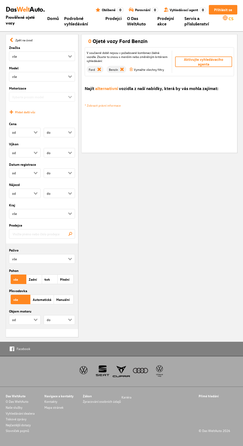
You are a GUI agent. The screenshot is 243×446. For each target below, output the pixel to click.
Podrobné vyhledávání (76, 20)
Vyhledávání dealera (20, 413)
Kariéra (126, 397)
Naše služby (14, 407)
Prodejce (15, 225)
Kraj (12, 205)
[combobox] (42, 234)
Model (14, 68)
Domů (53, 18)
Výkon (14, 144)
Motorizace (17, 88)
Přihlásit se (223, 9)
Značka (14, 47)
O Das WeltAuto (136, 20)
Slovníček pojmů (17, 430)
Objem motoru (20, 311)
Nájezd (14, 184)
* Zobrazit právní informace (103, 105)
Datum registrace (22, 164)
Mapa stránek (54, 407)
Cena (13, 124)
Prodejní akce (165, 20)
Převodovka (18, 291)
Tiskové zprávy (16, 419)
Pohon (14, 270)
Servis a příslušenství (196, 20)
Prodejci (113, 18)
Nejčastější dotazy (18, 425)
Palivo (14, 250)
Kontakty (50, 401)
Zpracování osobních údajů (102, 401)
